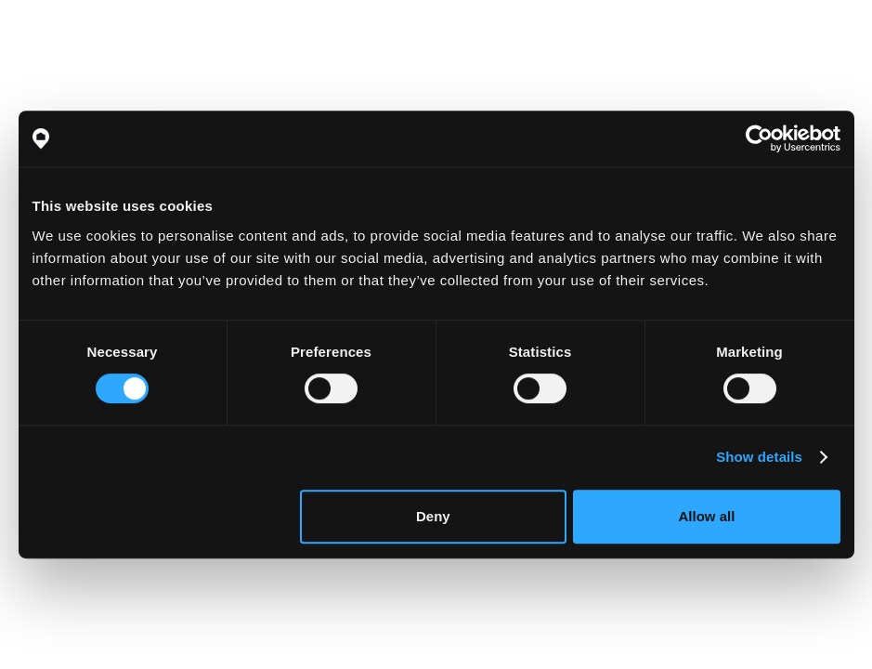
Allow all (707, 516)
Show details (759, 457)
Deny (433, 516)
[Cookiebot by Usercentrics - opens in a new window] (759, 138)
